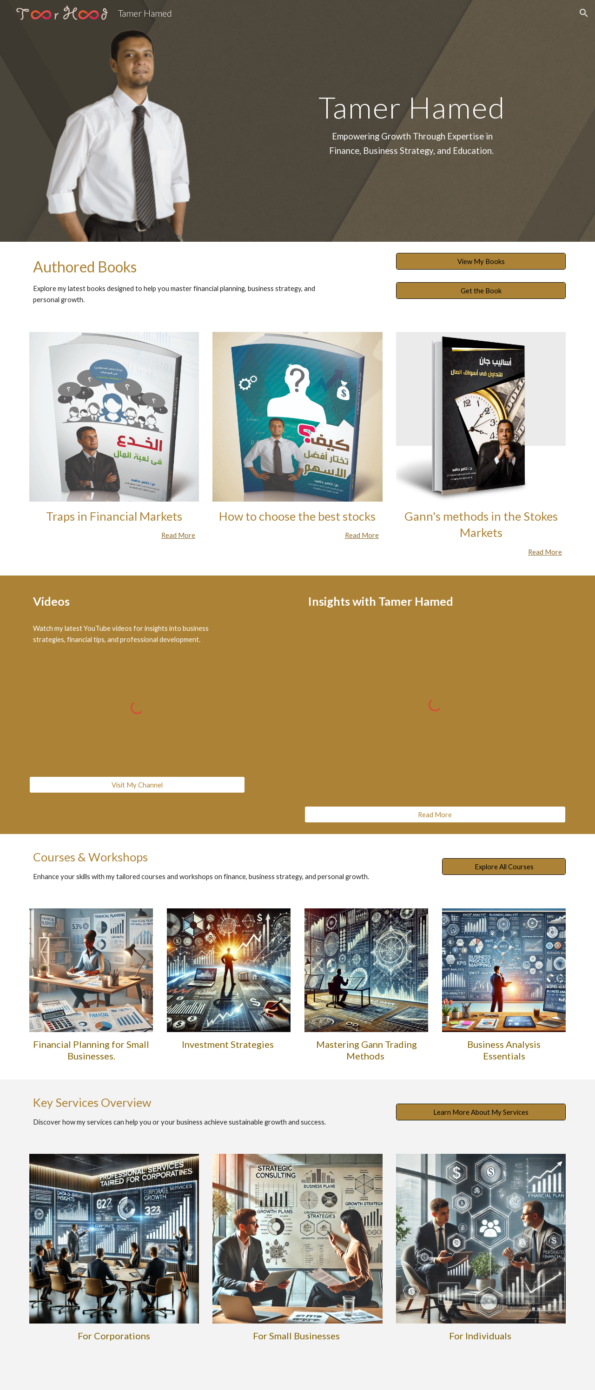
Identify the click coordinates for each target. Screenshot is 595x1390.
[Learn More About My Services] (481, 1112)
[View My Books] (481, 261)
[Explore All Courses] (504, 866)
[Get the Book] (481, 290)
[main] (412, 121)
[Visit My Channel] (137, 784)
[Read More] (435, 814)
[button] (584, 13)
